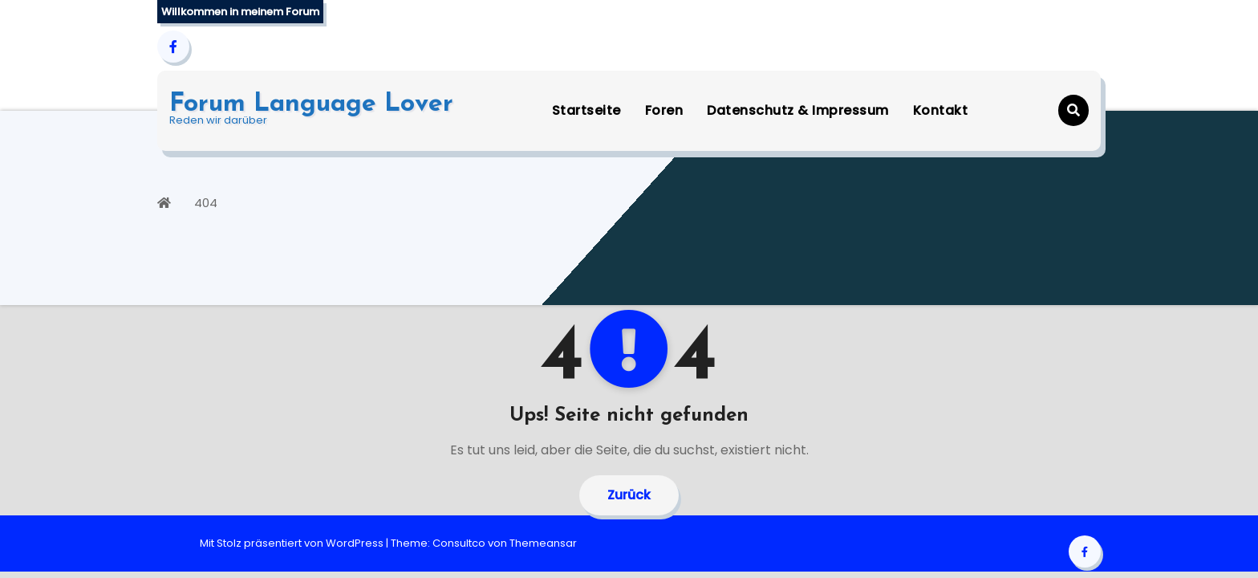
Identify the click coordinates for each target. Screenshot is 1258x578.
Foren (664, 110)
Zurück (629, 495)
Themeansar (543, 543)
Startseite (586, 110)
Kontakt (940, 110)
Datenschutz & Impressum (798, 110)
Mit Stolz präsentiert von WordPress (293, 543)
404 (205, 202)
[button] (1073, 110)
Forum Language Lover (311, 104)
